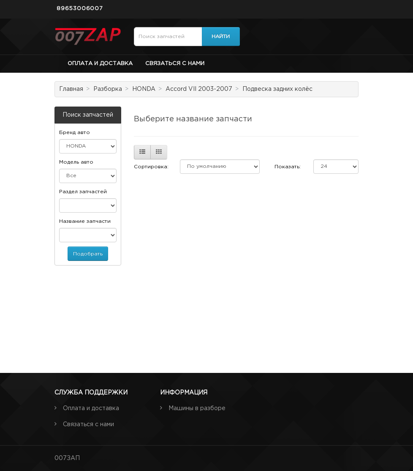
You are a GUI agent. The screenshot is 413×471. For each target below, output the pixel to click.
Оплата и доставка (100, 63)
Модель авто (76, 162)
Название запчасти (85, 221)
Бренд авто (74, 132)
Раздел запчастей (83, 191)
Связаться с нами (174, 63)
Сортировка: (151, 166)
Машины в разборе (197, 408)
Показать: (287, 166)
